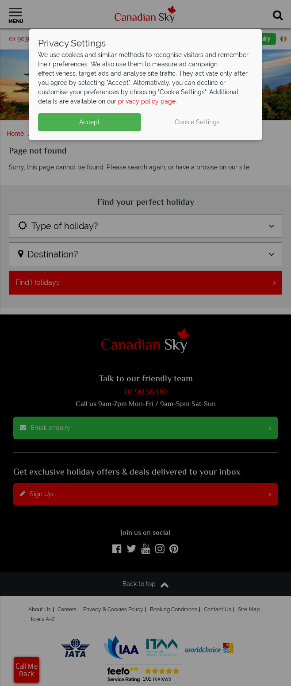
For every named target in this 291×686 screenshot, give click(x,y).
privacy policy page (147, 101)
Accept (89, 122)
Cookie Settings (197, 122)
